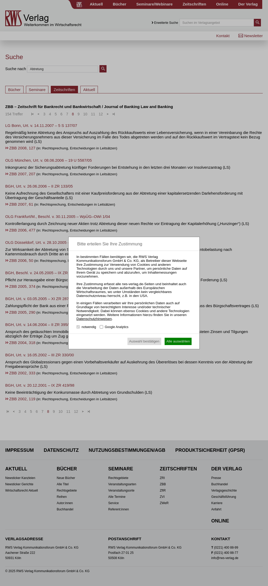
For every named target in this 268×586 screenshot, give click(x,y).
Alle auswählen (178, 341)
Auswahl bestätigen (144, 341)
